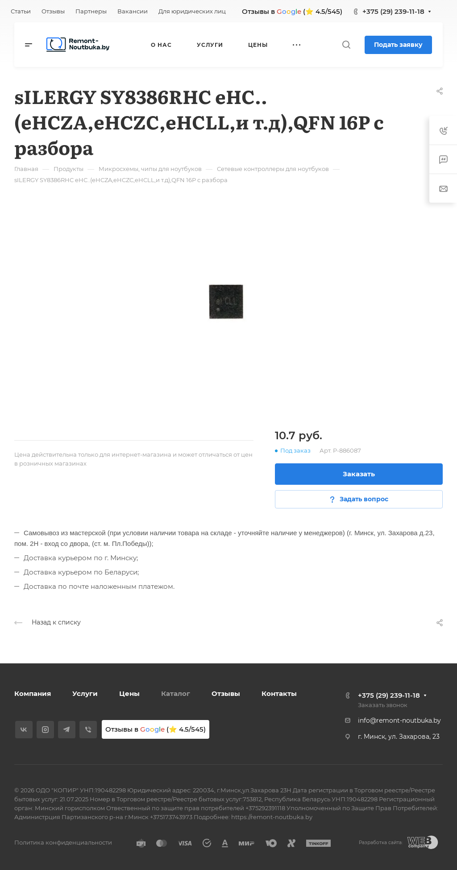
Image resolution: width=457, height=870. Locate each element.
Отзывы (226, 693)
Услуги (85, 693)
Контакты (279, 693)
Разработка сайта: (381, 842)
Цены (129, 693)
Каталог (175, 693)
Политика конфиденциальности (63, 842)
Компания (32, 693)
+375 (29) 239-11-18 (393, 11)
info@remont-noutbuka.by (399, 720)
